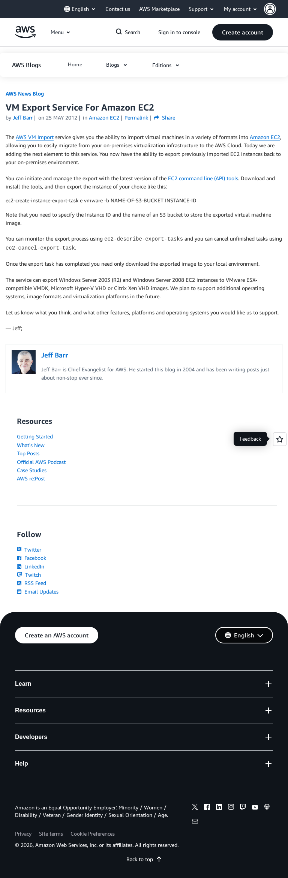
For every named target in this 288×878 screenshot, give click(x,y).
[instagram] (231, 808)
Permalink (136, 117)
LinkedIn (30, 566)
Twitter (29, 549)
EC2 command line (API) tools (203, 178)
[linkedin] (219, 808)
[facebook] (207, 808)
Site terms (51, 833)
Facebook (31, 558)
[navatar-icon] (270, 9)
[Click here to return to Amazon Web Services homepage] (25, 36)
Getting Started (35, 436)
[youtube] (255, 808)
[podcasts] (267, 808)
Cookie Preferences (92, 833)
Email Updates (37, 591)
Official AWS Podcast (41, 462)
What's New (31, 445)
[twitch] (243, 808)
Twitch (29, 574)
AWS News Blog (25, 93)
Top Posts (28, 453)
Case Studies (31, 470)
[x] (195, 808)
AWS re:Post (31, 478)
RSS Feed (31, 583)
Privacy (23, 833)
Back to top (144, 859)
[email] (195, 822)
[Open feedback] (279, 439)
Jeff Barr (23, 117)
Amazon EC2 (265, 137)
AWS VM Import (35, 137)
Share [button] (164, 117)
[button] (276, 9)
